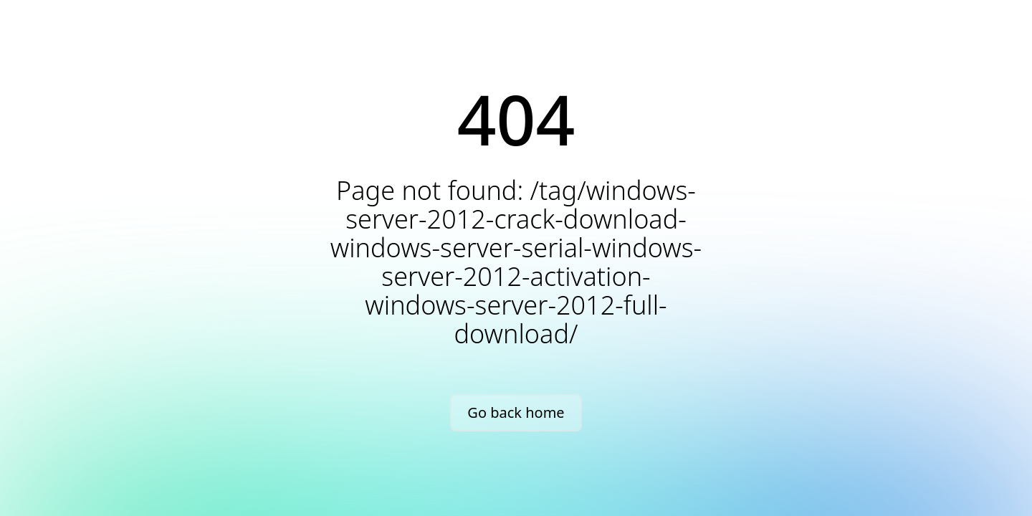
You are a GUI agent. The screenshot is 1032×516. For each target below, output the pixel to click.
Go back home (515, 412)
